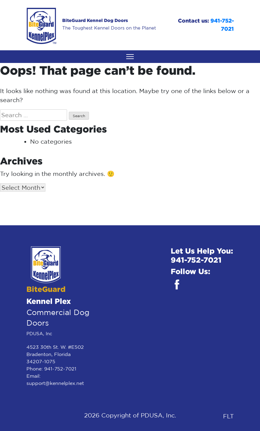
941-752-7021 (60, 368)
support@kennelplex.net (55, 383)
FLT (228, 416)
